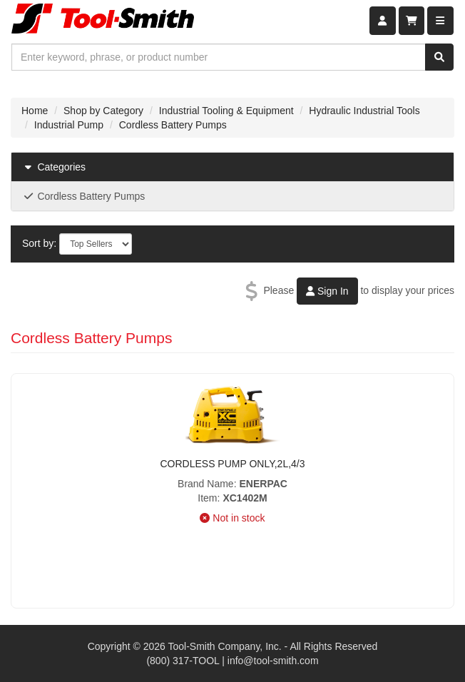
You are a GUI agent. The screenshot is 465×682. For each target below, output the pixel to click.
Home (34, 110)
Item (207, 498)
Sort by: (39, 243)
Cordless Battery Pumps (173, 125)
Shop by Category (103, 110)
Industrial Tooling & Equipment (226, 110)
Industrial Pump (68, 125)
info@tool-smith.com (273, 660)
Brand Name (206, 483)
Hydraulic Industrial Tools (364, 110)
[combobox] (218, 57)
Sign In (327, 291)
